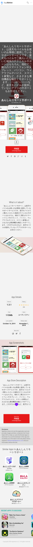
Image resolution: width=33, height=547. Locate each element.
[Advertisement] (16, 23)
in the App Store (16, 149)
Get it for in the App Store (16, 418)
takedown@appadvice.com (15, 440)
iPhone (16, 143)
